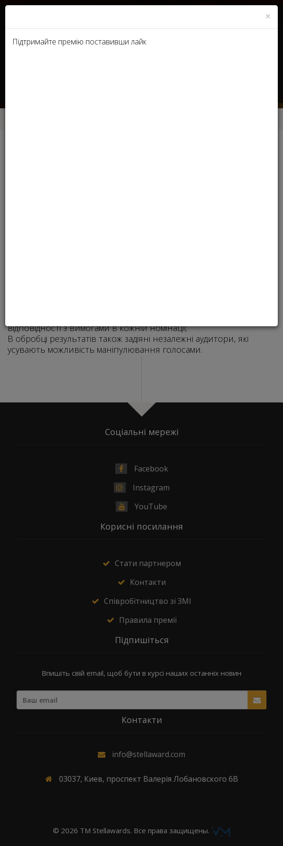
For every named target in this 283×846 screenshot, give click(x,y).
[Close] (268, 16)
